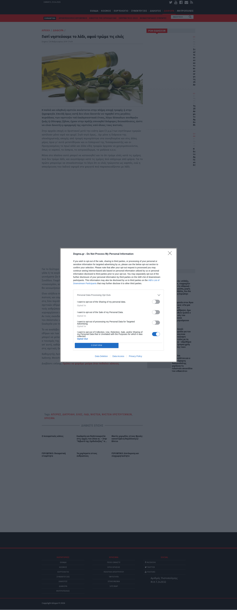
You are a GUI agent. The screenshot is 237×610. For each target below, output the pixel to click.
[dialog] (118, 305)
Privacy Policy (135, 356)
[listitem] (118, 295)
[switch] (156, 302)
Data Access (118, 356)
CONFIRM (96, 345)
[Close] (171, 254)
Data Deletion (101, 356)
